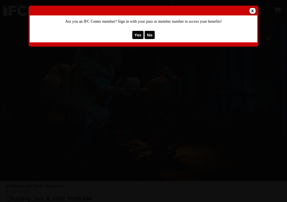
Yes (138, 35)
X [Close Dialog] (252, 10)
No (149, 35)
